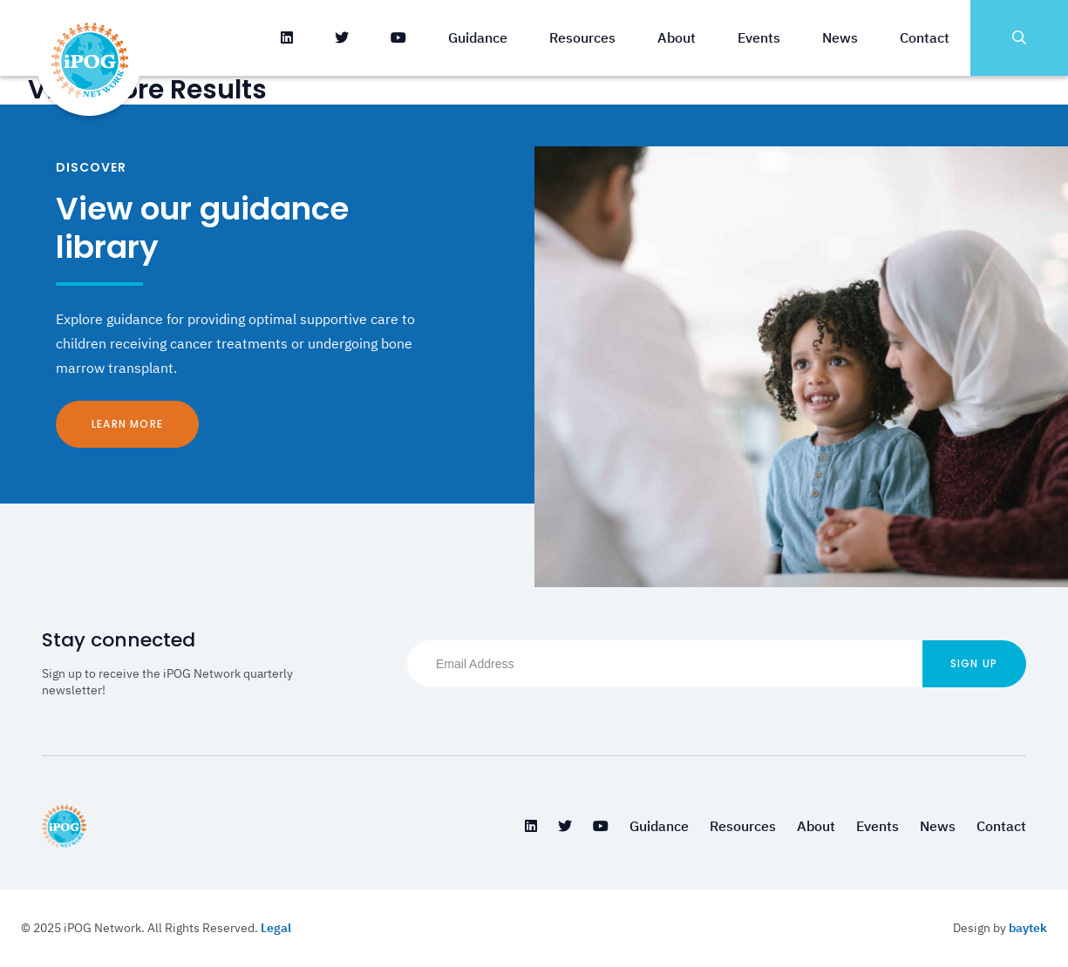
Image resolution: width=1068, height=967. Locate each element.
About (676, 37)
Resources (582, 37)
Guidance (477, 37)
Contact (924, 37)
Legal (276, 928)
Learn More (127, 423)
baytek (1028, 928)
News (840, 37)
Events (759, 37)
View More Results (147, 89)
